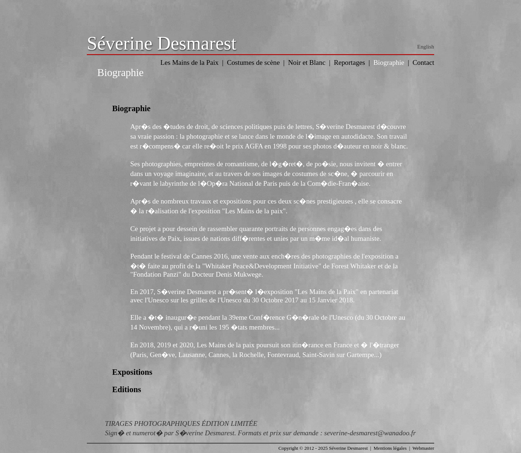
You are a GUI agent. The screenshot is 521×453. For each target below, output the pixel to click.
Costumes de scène (253, 62)
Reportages (349, 62)
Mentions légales (390, 448)
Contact (423, 62)
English (425, 46)
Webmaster (423, 448)
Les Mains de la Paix (189, 62)
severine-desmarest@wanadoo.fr (370, 433)
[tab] (260, 108)
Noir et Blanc (306, 62)
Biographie (388, 62)
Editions (126, 389)
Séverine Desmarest (161, 43)
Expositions (132, 372)
